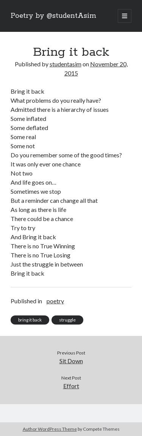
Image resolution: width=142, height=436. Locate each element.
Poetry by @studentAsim (53, 15)
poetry (55, 300)
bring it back (30, 320)
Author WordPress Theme (50, 429)
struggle (67, 320)
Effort (71, 385)
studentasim (65, 63)
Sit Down (71, 360)
